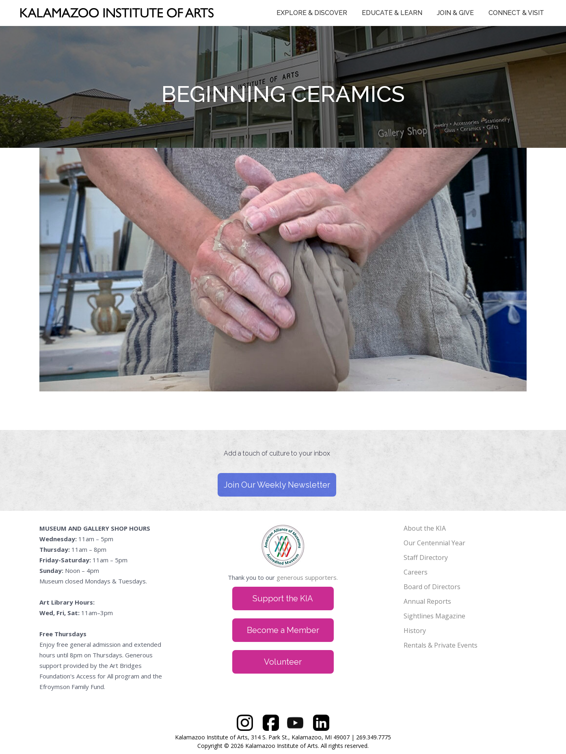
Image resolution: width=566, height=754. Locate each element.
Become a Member (283, 630)
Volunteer (283, 662)
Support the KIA (283, 598)
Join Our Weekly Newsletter (277, 485)
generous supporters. (307, 577)
